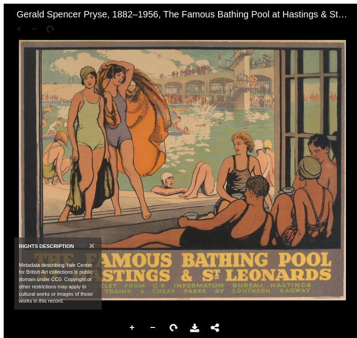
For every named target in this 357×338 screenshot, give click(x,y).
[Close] (92, 245)
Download (195, 328)
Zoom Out (153, 328)
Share (215, 328)
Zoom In (132, 328)
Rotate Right (174, 328)
